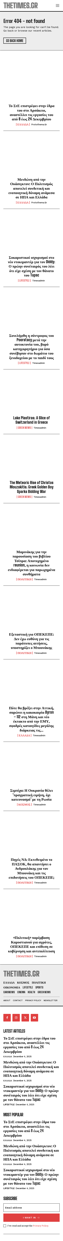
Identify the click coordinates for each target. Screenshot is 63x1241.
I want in (31, 1217)
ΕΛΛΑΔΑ (23, 124)
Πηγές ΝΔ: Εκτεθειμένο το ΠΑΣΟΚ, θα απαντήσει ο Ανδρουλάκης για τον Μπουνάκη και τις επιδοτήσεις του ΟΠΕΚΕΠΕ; (31, 868)
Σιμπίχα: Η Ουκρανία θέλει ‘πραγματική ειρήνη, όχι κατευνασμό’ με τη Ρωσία (31, 794)
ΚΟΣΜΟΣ (24, 804)
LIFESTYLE (24, 280)
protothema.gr (39, 124)
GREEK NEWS (24, 427)
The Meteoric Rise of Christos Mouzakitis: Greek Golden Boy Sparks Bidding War (31, 487)
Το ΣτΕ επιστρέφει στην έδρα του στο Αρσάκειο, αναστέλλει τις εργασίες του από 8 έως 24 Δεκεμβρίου (31, 112)
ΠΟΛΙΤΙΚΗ (24, 579)
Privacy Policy (40, 1225)
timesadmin (38, 280)
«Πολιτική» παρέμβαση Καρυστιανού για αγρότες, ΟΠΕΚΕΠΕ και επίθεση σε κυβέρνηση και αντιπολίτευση (31, 944)
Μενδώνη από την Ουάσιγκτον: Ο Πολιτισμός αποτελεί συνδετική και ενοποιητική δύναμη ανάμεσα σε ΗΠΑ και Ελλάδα (31, 188)
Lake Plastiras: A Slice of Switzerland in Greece (31, 420)
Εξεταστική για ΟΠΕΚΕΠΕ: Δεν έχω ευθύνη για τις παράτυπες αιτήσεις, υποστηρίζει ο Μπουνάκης (31, 641)
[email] (31, 1207)
